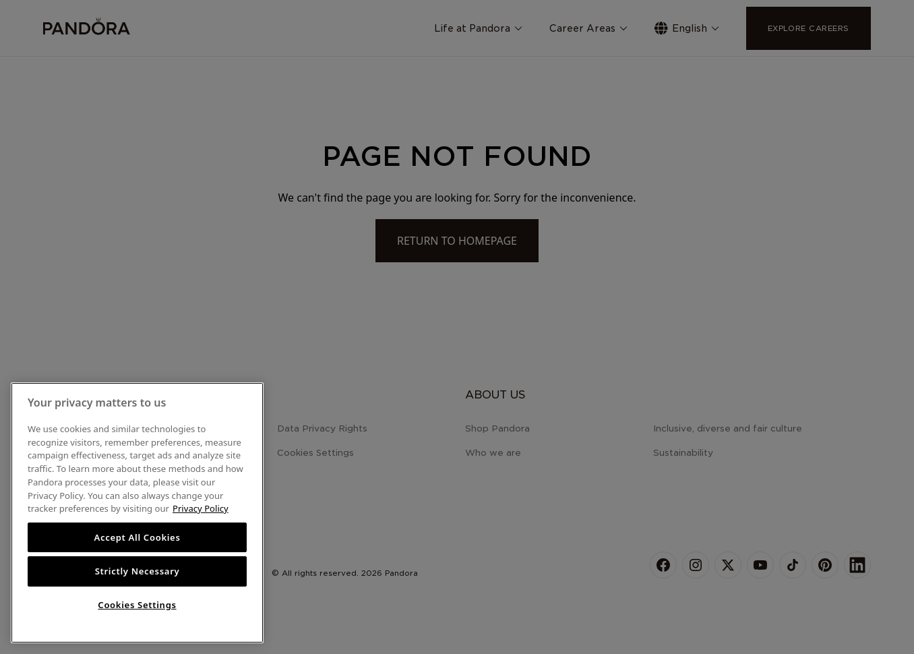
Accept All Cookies (137, 537)
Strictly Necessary (137, 571)
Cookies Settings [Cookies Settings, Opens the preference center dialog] (137, 605)
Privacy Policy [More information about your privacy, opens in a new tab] (200, 508)
